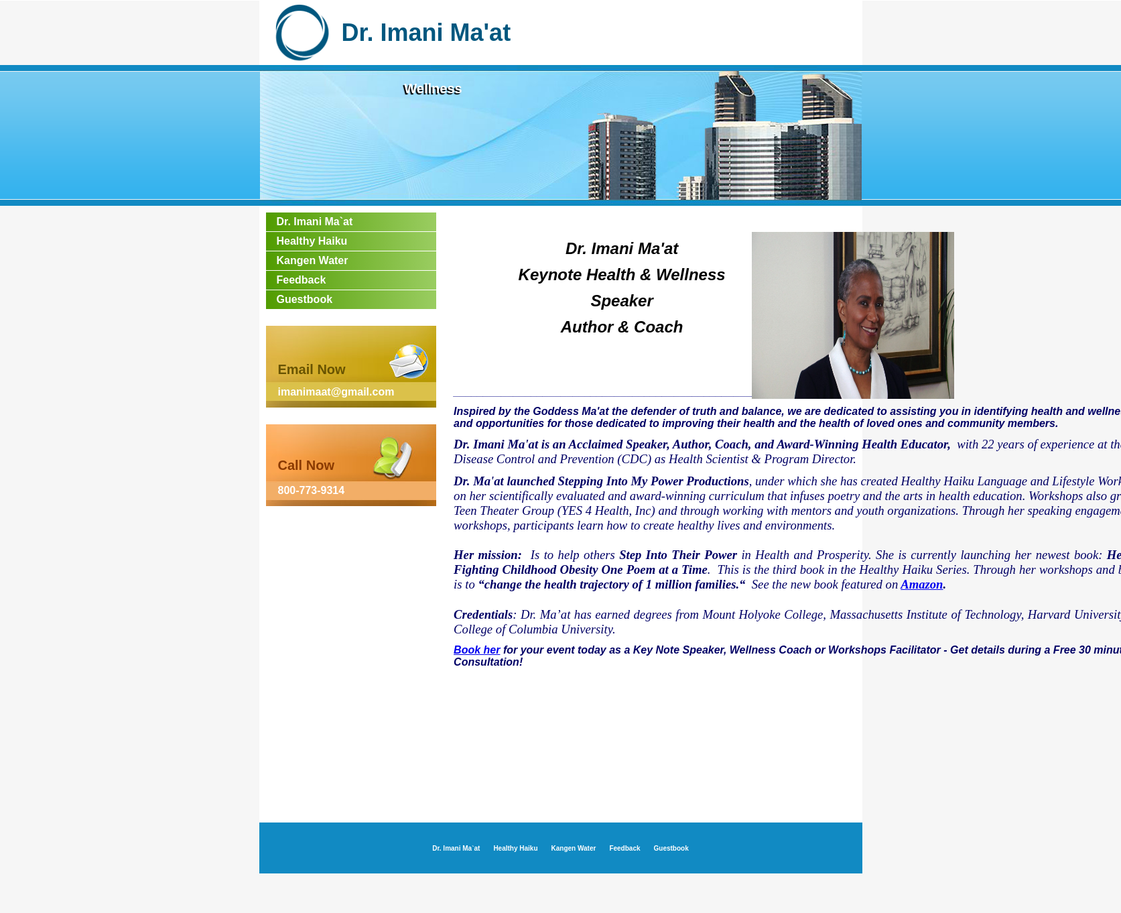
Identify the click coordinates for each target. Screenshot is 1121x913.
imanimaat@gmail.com (336, 392)
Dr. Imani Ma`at (315, 221)
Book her (477, 650)
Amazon (922, 584)
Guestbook (305, 299)
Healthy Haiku (312, 241)
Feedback (301, 280)
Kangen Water (312, 260)
